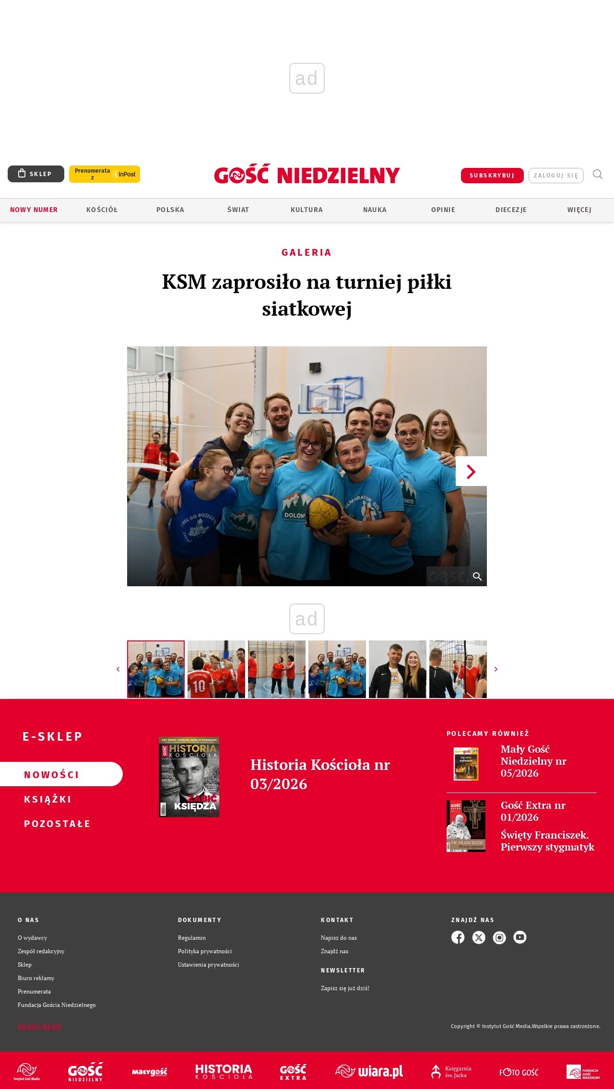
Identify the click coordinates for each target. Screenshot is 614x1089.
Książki (46, 798)
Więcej (579, 210)
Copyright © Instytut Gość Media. (491, 1026)
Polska (170, 210)
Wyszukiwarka (597, 174)
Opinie (443, 210)
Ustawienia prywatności (208, 964)
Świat (238, 210)
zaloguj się (556, 175)
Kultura (307, 210)
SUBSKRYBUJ (492, 175)
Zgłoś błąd (40, 1026)
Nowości (46, 774)
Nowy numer (34, 210)
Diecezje (511, 210)
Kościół (102, 210)
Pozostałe (46, 823)
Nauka (375, 210)
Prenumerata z (92, 174)
